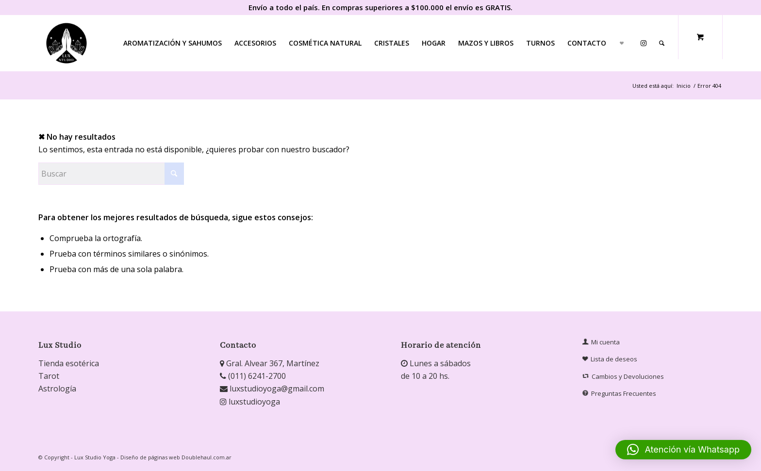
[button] (683, 449)
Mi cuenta (601, 342)
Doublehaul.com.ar (207, 457)
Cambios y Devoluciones (624, 376)
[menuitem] (172, 43)
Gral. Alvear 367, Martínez (269, 363)
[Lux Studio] (66, 43)
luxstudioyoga (250, 401)
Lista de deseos (610, 359)
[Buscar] (662, 43)
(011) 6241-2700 (253, 376)
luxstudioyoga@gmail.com (272, 388)
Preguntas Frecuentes (620, 393)
